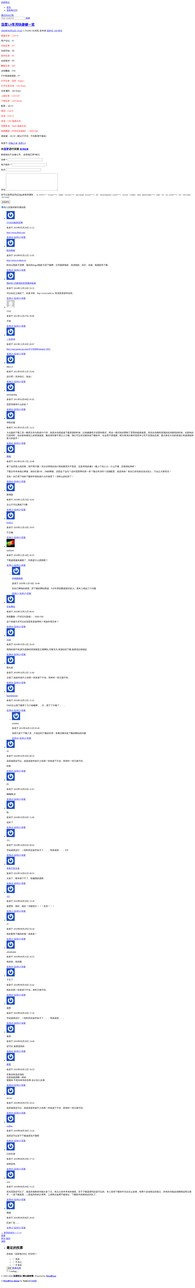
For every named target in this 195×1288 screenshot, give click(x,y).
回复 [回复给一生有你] (23, 357)
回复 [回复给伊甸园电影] (29, 597)
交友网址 (11, 610)
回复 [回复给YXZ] (23, 330)
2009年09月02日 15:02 (11, 31)
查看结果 (16, 1272)
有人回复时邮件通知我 (15, 211)
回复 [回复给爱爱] (23, 1089)
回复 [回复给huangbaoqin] (23, 714)
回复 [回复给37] (23, 942)
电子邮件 (6, 164)
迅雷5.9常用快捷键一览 (18, 24)
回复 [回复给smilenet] (23, 569)
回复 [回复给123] (23, 915)
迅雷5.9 (22, 143)
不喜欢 (18, 1269)
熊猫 (9, 460)
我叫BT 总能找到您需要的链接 (21, 287)
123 (8, 900)
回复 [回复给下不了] (23, 998)
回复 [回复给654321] (23, 541)
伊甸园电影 (17, 582)
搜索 (28, 18)
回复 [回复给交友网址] (23, 630)
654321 (10, 526)
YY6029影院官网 (15, 226)
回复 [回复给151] (23, 859)
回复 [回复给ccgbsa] (23, 1144)
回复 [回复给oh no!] (23, 1116)
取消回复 (24, 149)
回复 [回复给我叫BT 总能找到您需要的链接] (23, 302)
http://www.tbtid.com (16, 236)
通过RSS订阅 (7, 15)
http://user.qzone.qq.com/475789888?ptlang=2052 (28, 353)
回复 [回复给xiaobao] (29, 742)
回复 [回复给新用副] (23, 513)
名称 (4, 159)
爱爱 (9, 1068)
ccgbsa (10, 1129)
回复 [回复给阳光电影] (23, 274)
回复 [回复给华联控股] (23, 447)
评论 (58, 31)
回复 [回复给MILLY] (23, 385)
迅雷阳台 (5, 2)
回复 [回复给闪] (23, 803)
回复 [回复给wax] (23, 1203)
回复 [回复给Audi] (23, 658)
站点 (3, 169)
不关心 (18, 1266)
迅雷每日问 (12, 10)
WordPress (51, 1280)
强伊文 (50, 31)
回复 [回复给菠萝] (23, 1027)
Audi (9, 643)
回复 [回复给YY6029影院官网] (23, 241)
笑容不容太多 (13, 872)
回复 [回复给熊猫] (23, 485)
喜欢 (17, 1263)
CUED (33, 1284)
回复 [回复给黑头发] (23, 686)
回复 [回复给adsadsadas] (23, 970)
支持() (10, 241)
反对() (17, 241)
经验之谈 (13, 143)
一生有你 (11, 343)
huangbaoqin (12, 699)
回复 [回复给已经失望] (23, 1172)
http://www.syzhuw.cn (16, 264)
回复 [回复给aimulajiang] (23, 413)
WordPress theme (11, 1284)
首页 (9, 7)
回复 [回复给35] (23, 775)
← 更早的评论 (8, 1236)
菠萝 (6, 149)
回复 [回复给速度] (23, 1055)
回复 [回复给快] (23, 831)
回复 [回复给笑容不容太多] (23, 887)
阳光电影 (11, 254)
